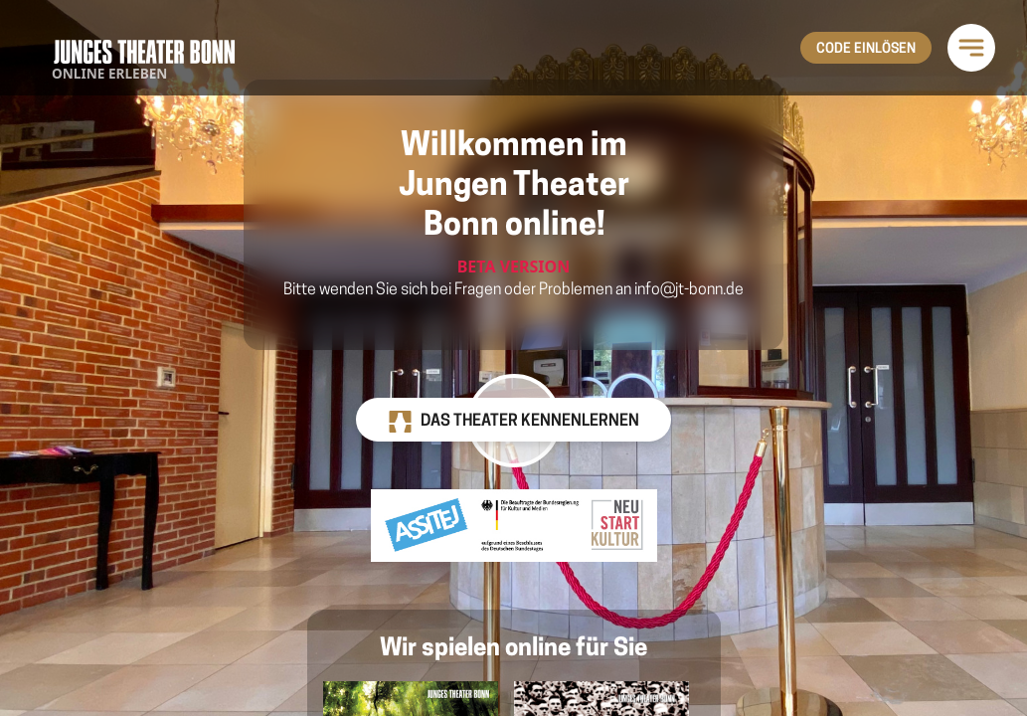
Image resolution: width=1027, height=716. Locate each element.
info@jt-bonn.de (689, 290)
